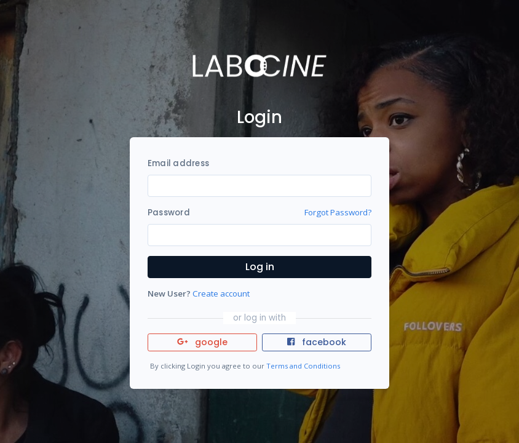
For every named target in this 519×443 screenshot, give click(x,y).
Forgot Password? (337, 212)
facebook (316, 342)
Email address (178, 163)
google (202, 342)
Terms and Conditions (303, 365)
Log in (259, 267)
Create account (221, 293)
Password (169, 212)
